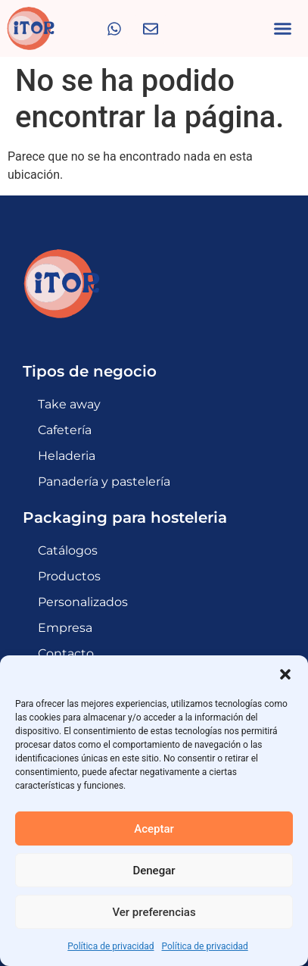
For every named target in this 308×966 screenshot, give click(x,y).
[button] (285, 674)
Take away (69, 404)
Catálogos (68, 550)
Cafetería (65, 430)
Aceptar (154, 829)
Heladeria (66, 456)
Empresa (65, 628)
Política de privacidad (110, 946)
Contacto (66, 653)
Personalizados (83, 602)
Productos (69, 576)
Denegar (153, 870)
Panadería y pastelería (104, 481)
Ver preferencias (153, 912)
